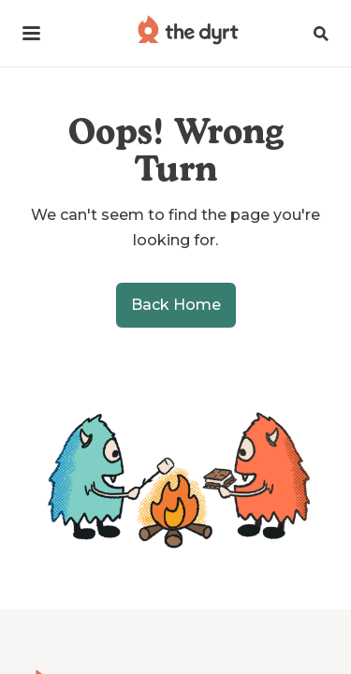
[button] (31, 32)
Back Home (176, 305)
